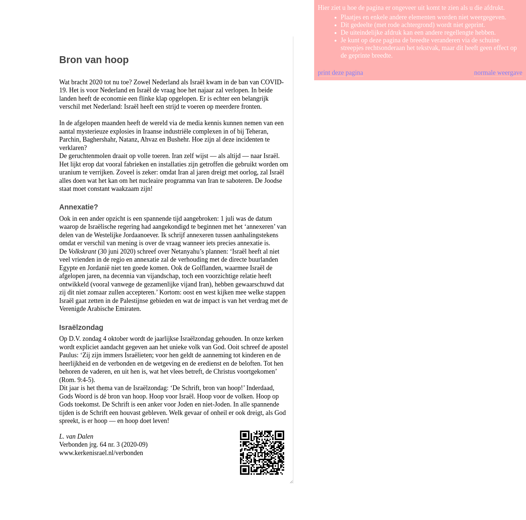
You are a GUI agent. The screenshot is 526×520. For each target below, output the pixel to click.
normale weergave (498, 72)
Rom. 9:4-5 (76, 380)
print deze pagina (340, 72)
